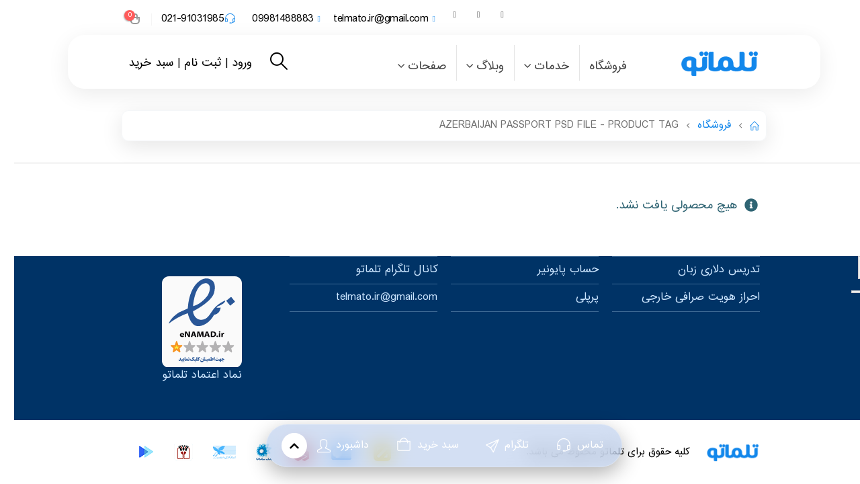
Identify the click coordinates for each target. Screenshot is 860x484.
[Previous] (855, 291)
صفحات (413, 66)
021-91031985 (184, 19)
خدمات (537, 66)
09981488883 (272, 19)
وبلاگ (476, 66)
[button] (264, 62)
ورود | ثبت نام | (200, 63)
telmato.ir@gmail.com (370, 19)
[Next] (842, 291)
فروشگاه (594, 66)
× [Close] (852, 267)
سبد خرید (136, 63)
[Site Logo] (689, 63)
